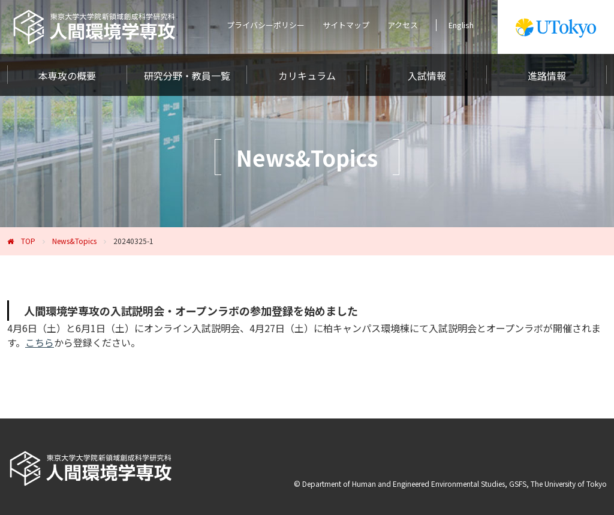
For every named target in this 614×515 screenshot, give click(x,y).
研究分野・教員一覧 (187, 75)
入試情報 (427, 75)
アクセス (402, 25)
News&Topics (74, 241)
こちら (39, 342)
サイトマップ (346, 25)
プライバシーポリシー (266, 25)
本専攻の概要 (67, 75)
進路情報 (547, 75)
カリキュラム (307, 75)
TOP (28, 241)
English (461, 25)
